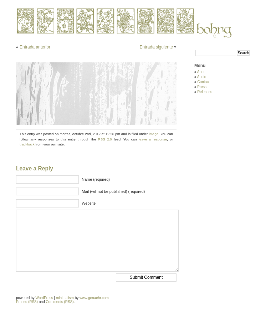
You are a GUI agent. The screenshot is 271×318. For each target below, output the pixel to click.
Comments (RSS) (59, 302)
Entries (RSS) (27, 302)
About (201, 72)
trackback (27, 144)
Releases (204, 92)
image (153, 134)
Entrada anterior (35, 47)
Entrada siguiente (156, 47)
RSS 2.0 (105, 139)
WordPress (44, 298)
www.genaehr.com (94, 298)
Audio (201, 77)
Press (201, 87)
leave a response (153, 139)
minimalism (65, 298)
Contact (203, 82)
